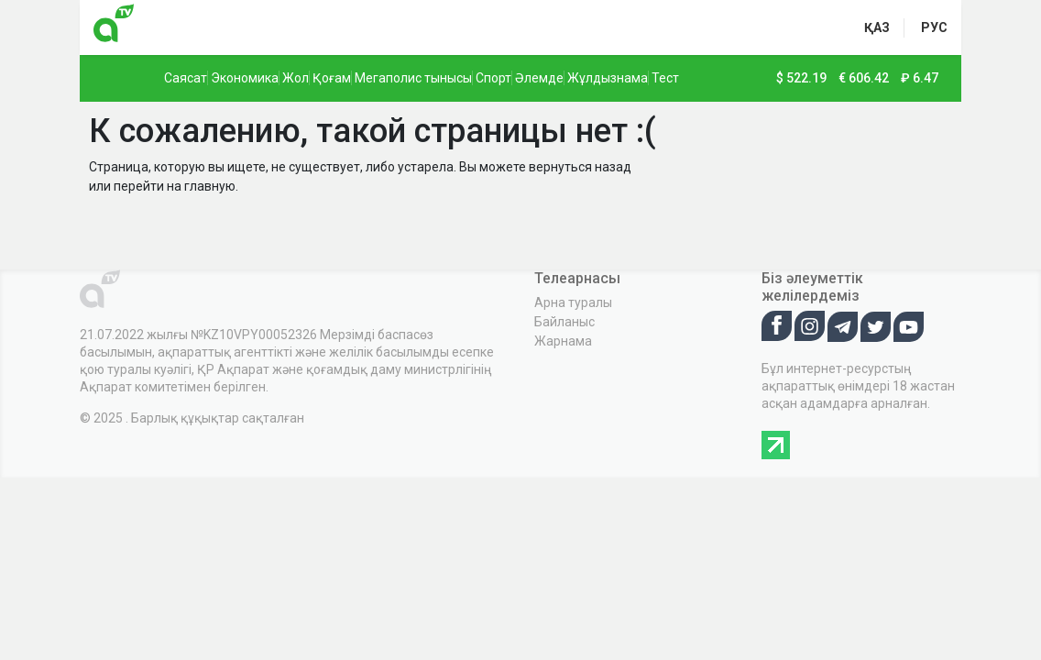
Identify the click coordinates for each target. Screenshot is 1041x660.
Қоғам (331, 78)
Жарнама (563, 341)
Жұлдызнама (607, 78)
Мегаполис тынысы (413, 78)
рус (934, 27)
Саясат (185, 78)
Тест (665, 78)
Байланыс (564, 321)
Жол (295, 78)
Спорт (493, 78)
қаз (877, 27)
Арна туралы (573, 302)
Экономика (245, 78)
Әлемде (539, 78)
